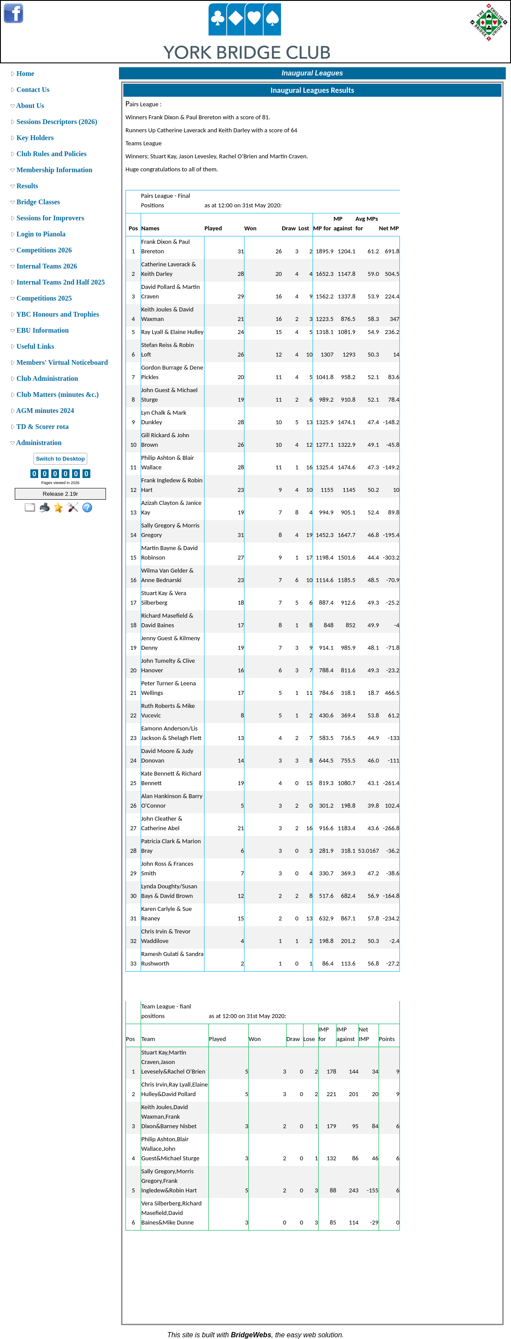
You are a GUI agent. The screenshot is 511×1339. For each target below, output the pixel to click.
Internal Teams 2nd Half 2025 (57, 282)
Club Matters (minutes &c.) (54, 394)
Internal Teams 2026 (43, 266)
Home (22, 73)
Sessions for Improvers (47, 218)
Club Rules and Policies (48, 153)
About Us (27, 105)
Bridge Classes (35, 202)
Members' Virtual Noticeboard (59, 362)
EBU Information (39, 330)
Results (24, 186)
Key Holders (32, 137)
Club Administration (44, 378)
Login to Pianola (38, 234)
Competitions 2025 (41, 298)
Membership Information (51, 170)
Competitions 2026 (41, 250)
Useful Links (32, 346)
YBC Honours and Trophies (54, 314)
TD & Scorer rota (39, 426)
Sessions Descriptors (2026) (53, 121)
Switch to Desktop (60, 458)
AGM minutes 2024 (42, 410)
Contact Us (29, 89)
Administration (36, 442)
